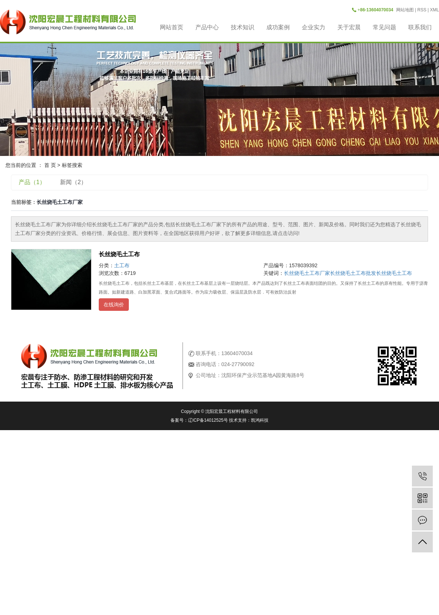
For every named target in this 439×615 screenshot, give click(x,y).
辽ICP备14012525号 (208, 420)
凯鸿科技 (260, 420)
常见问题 (384, 27)
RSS (422, 9)
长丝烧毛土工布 (119, 254)
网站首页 (171, 27)
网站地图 (405, 9)
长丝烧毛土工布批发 (353, 273)
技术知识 (242, 27)
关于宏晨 (349, 27)
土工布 (122, 265)
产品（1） (32, 182)
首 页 (50, 165)
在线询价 (114, 305)
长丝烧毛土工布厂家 (307, 273)
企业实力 (313, 27)
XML (434, 9)
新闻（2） (73, 182)
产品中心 (207, 27)
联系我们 (420, 27)
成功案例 (278, 27)
